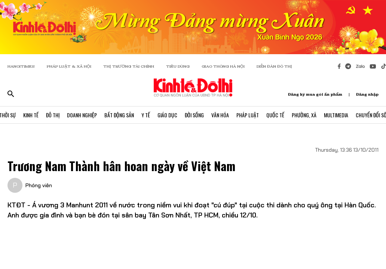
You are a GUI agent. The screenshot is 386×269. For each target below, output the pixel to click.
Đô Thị (52, 115)
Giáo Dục (167, 115)
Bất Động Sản (119, 115)
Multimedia (336, 115)
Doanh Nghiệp (82, 115)
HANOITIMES (21, 66)
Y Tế (145, 115)
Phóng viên (38, 185)
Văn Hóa (220, 115)
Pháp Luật (247, 115)
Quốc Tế (275, 115)
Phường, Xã (304, 115)
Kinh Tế (31, 115)
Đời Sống (194, 115)
